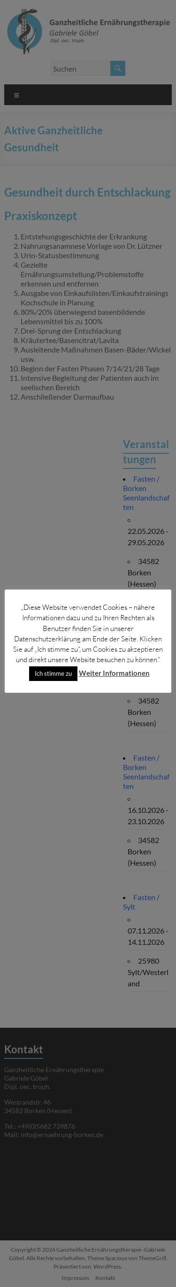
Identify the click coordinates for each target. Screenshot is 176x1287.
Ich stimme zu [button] (53, 673)
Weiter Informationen (114, 673)
